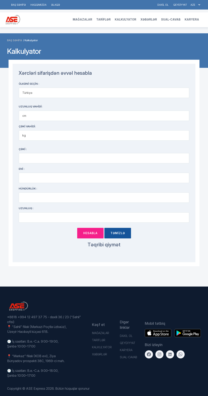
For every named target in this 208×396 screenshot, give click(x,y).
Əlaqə (55, 4)
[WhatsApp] (181, 354)
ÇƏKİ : (23, 149)
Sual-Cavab (171, 19)
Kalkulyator (125, 19)
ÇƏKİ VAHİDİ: (27, 126)
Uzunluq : (26, 208)
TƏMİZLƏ (117, 233)
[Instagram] (159, 354)
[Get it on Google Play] (158, 333)
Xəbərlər (148, 19)
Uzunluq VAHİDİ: (30, 106)
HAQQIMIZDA (38, 4)
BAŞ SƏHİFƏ (18, 4)
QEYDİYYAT (180, 4)
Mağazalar (82, 19)
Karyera (192, 19)
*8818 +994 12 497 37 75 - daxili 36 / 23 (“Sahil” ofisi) (44, 319)
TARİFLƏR (103, 19)
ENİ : (22, 168)
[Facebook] (149, 354)
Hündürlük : (28, 188)
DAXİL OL (163, 4)
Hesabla (90, 233)
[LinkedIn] (170, 354)
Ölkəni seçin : (29, 83)
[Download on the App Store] (187, 333)
